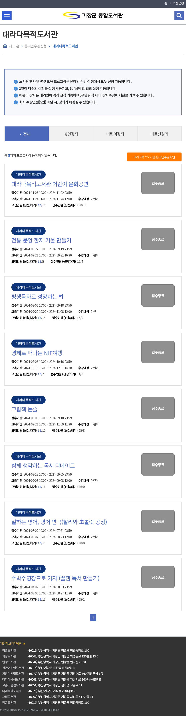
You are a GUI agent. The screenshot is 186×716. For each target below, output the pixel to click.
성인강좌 (71, 134)
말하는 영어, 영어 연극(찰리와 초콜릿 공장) (59, 522)
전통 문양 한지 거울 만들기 (41, 240)
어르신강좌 (159, 134)
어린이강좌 (115, 134)
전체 (26, 134)
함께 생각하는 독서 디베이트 (43, 465)
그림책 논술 (24, 409)
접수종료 (158, 183)
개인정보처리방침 (11, 643)
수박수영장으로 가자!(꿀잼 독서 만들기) (55, 578)
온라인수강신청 (35, 46)
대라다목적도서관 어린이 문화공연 (49, 184)
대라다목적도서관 (65, 46)
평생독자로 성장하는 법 (37, 296)
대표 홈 (14, 46)
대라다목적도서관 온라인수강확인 (154, 157)
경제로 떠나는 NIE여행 (37, 353)
